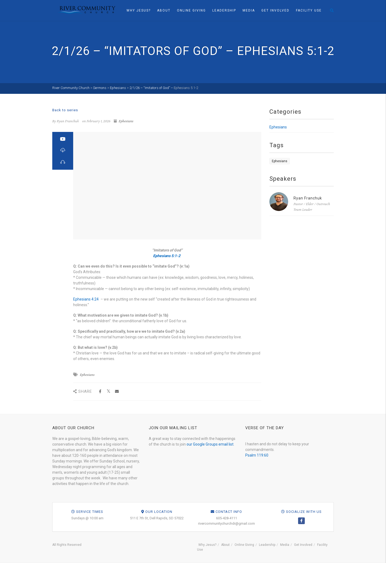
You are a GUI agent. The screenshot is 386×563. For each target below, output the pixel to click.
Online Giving (191, 10)
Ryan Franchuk (308, 198)
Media (249, 10)
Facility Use (309, 10)
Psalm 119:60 (256, 455)
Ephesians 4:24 (86, 299)
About (163, 10)
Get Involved (275, 10)
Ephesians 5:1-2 (186, 88)
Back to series (65, 110)
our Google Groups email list (210, 444)
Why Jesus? (139, 10)
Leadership (224, 10)
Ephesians (126, 121)
